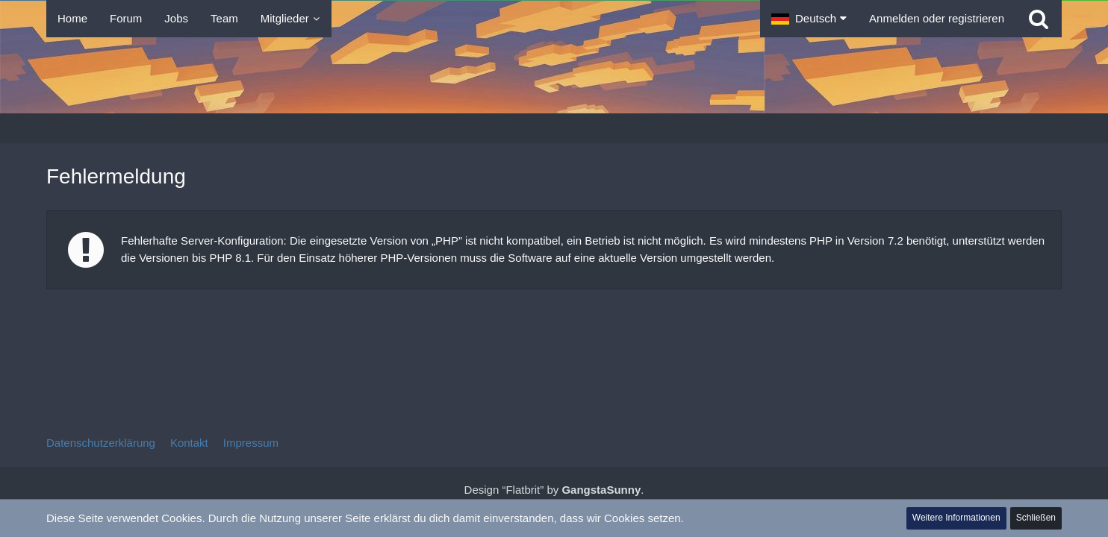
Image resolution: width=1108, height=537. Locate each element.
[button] (809, 18)
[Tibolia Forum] (554, 75)
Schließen (1036, 517)
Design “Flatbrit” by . (554, 489)
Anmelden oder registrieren (936, 18)
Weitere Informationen (956, 517)
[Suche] (1038, 18)
